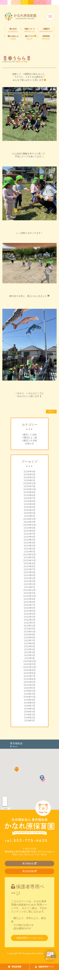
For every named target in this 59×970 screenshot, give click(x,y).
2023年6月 (29, 572)
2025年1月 (29, 516)
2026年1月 (29, 480)
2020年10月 (29, 667)
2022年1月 (29, 622)
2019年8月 (29, 702)
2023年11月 (29, 557)
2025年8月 (29, 495)
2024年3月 (29, 545)
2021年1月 (29, 658)
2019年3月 (29, 714)
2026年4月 (29, 471)
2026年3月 (29, 474)
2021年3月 (29, 652)
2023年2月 (29, 584)
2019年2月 (29, 717)
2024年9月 (29, 527)
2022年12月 (29, 590)
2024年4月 (29, 542)
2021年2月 (29, 655)
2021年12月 (29, 625)
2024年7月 (29, 533)
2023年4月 (29, 578)
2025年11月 (29, 486)
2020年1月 (29, 688)
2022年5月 (29, 610)
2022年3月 (29, 616)
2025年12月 (29, 483)
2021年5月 (29, 646)
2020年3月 (29, 685)
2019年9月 (29, 699)
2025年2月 (29, 513)
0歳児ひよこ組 (29, 437)
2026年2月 (29, 477)
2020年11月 (30, 664)
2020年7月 (29, 676)
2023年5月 (29, 575)
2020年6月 (30, 679)
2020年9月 (30, 670)
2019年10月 (29, 696)
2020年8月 (30, 673)
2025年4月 (29, 507)
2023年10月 (29, 560)
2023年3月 (29, 581)
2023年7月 (29, 569)
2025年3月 (29, 510)
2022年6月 (29, 607)
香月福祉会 (29, 863)
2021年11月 (29, 628)
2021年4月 (29, 649)
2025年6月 (29, 501)
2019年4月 (29, 711)
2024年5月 (29, 539)
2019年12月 (30, 690)
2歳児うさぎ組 (29, 440)
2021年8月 (29, 637)
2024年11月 (29, 521)
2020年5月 (29, 682)
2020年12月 (29, 661)
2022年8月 (29, 602)
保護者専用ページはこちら (29, 937)
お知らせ (29, 443)
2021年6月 (29, 643)
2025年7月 (29, 498)
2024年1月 (29, 551)
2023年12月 (29, 554)
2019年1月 (29, 720)
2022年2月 (29, 619)
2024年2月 (29, 548)
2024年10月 (29, 524)
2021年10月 (30, 631)
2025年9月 (29, 492)
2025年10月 (29, 489)
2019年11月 (29, 693)
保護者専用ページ (44, 966)
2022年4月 (29, 613)
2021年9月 (29, 634)
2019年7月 (29, 705)
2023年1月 (29, 587)
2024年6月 (29, 536)
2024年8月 (29, 530)
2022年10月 (29, 596)
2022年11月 (29, 593)
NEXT (51, 411)
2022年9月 (29, 599)
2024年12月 (29, 519)
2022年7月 (29, 605)
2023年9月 (29, 563)
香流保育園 (14, 966)
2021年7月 (29, 640)
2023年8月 (29, 566)
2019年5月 (29, 708)
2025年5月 (29, 504)
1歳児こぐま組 (29, 434)
